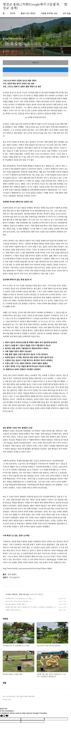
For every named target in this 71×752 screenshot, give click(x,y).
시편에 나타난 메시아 (12, 610)
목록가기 (35, 62)
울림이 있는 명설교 (28, 13)
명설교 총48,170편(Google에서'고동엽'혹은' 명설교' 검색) (35, 4)
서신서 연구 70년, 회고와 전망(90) (17, 601)
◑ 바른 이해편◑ (11, 594)
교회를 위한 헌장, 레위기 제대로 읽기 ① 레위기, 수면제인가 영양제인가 (29, 607)
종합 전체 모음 (24, 594)
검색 (61, 4)
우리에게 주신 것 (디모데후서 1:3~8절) (18, 598)
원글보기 (16, 577)
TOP (66, 697)
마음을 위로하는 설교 (49, 13)
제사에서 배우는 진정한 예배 (15, 604)
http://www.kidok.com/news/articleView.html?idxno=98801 (27, 568)
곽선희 (12, 13)
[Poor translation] (5, 716)
